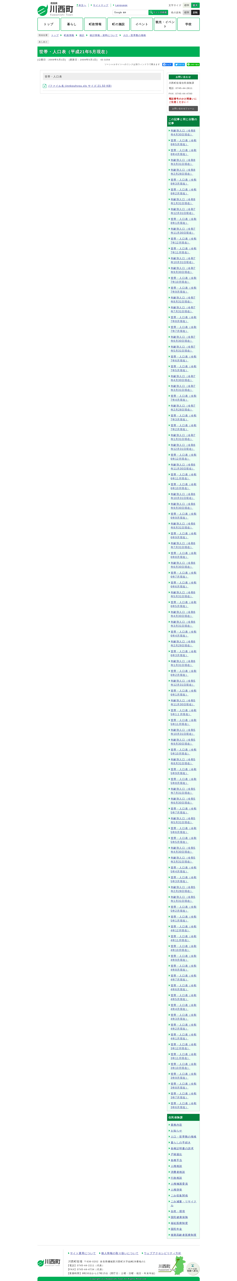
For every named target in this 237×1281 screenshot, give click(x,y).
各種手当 (176, 1160)
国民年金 (176, 1229)
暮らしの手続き (181, 1142)
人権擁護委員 (179, 1183)
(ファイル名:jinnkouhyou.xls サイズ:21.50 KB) (77, 86)
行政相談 (176, 1178)
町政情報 (69, 35)
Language (121, 5)
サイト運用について (83, 1253)
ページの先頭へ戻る (192, 1270)
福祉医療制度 (179, 1223)
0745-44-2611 (184, 88)
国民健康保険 (179, 1217)
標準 (186, 5)
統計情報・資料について (104, 35)
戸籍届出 (176, 1154)
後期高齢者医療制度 (184, 1235)
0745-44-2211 (85, 1265)
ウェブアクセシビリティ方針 (162, 1253)
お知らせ (176, 1130)
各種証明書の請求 (182, 1148)
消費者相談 (178, 1172)
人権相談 (176, 1166)
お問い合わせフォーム (183, 109)
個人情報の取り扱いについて (120, 1253)
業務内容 (176, 1124)
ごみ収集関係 (179, 1195)
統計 (82, 35)
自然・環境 (178, 1211)
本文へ (82, 5)
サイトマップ (100, 5)
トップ (55, 35)
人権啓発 (176, 1189)
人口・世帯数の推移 (134, 35)
